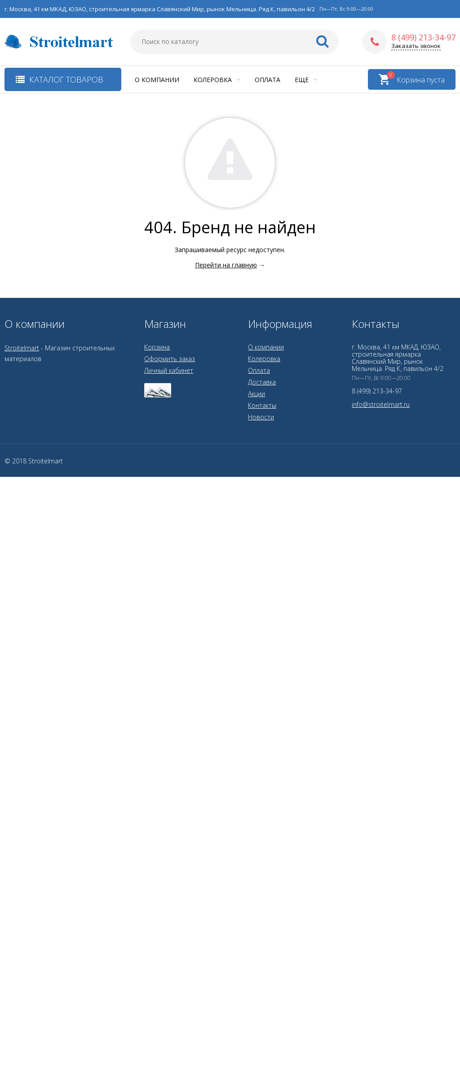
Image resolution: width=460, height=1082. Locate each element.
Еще (306, 79)
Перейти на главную (226, 265)
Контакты (262, 405)
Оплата (267, 79)
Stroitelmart (21, 348)
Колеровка (217, 79)
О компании (157, 79)
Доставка (262, 382)
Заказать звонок (416, 46)
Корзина (157, 347)
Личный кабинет (168, 370)
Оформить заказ (169, 358)
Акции (256, 393)
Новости (261, 417)
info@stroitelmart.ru (381, 404)
